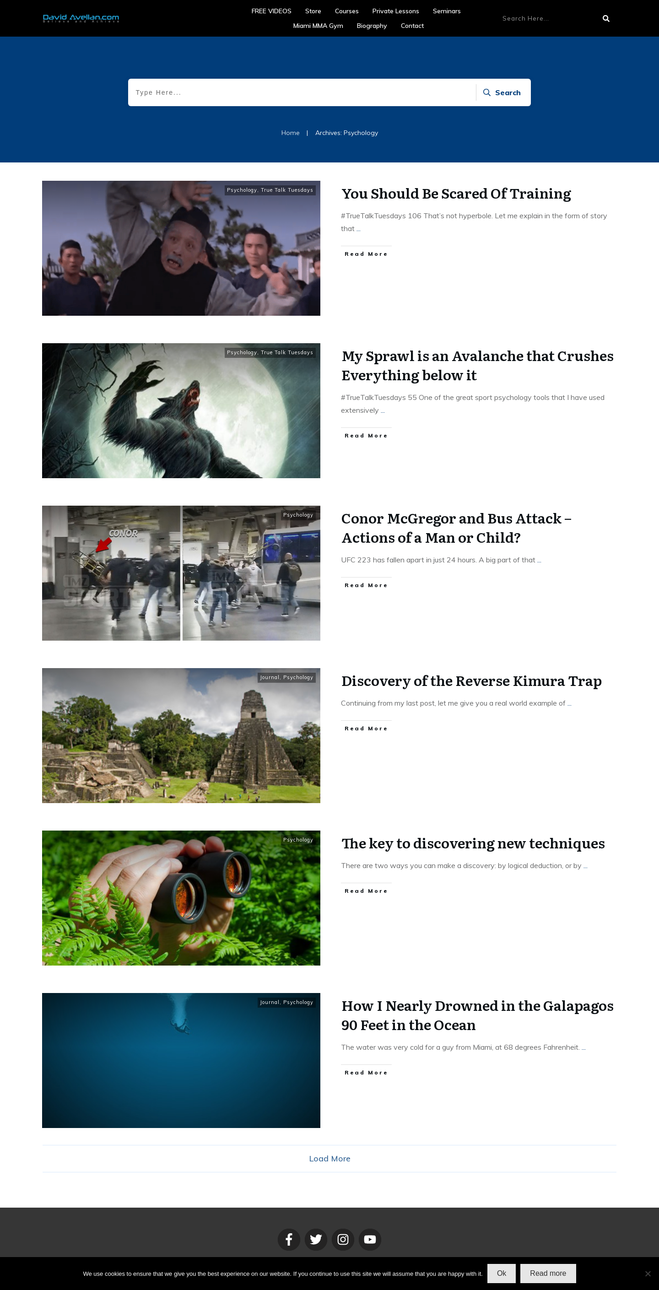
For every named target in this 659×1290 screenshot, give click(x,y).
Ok (501, 1273)
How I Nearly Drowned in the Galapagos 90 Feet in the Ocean (477, 1014)
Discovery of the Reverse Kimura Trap (471, 680)
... (359, 228)
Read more (548, 1273)
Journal (270, 677)
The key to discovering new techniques (473, 842)
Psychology (242, 190)
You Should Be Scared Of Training (456, 193)
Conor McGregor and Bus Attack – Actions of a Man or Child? (456, 527)
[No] (647, 1273)
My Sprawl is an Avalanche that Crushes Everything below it (477, 364)
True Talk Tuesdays (287, 190)
